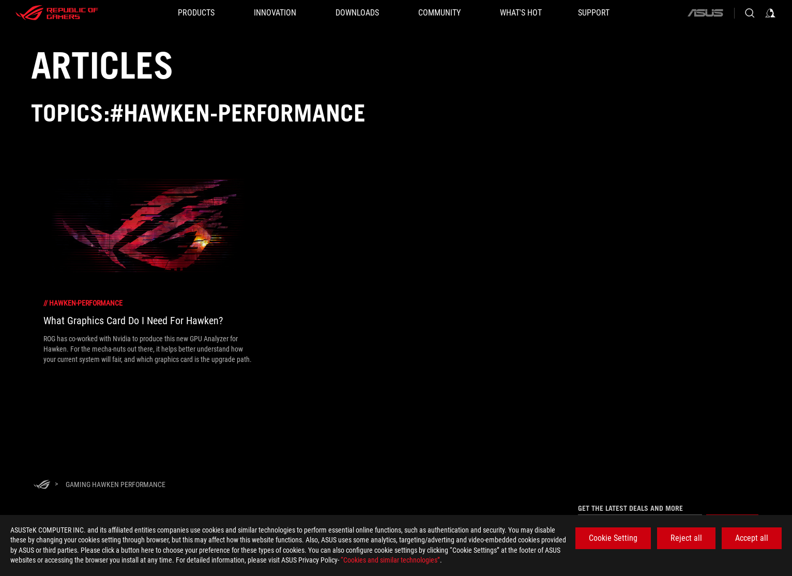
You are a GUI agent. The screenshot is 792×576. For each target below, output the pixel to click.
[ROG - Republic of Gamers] (57, 13)
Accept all (751, 538)
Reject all (686, 538)
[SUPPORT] (594, 13)
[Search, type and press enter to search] (749, 13)
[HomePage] (42, 485)
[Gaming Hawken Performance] (115, 484)
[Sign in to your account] (770, 13)
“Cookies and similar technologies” (390, 560)
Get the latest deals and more (630, 508)
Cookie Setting (613, 538)
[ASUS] (705, 13)
